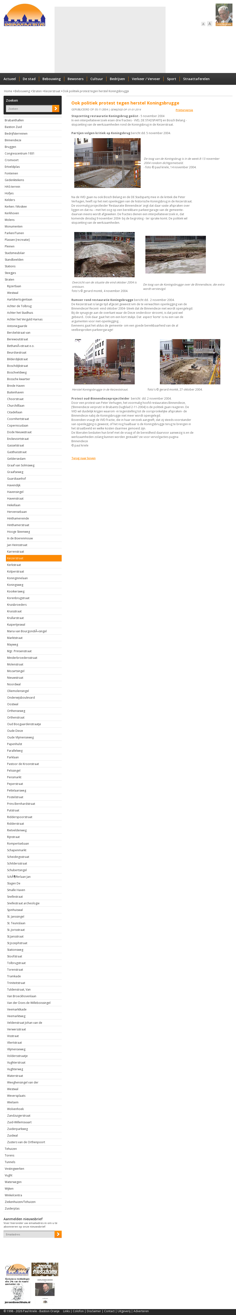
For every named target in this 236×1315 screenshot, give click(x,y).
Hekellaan (13, 505)
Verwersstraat (16, 1029)
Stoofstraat (14, 956)
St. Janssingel (15, 917)
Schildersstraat (17, 863)
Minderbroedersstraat (22, 658)
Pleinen (9, 246)
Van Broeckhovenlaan (21, 996)
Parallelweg (15, 751)
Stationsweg (15, 950)
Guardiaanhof (16, 479)
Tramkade (14, 976)
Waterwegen (13, 1182)
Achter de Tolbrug (19, 306)
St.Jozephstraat (17, 943)
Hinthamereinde (18, 518)
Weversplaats (16, 1096)
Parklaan (13, 757)
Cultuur (96, 79)
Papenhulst (14, 744)
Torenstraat (15, 970)
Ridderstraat (15, 824)
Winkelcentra (13, 1195)
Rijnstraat (13, 837)
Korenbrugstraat (18, 598)
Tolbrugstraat (16, 963)
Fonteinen (11, 173)
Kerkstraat (14, 565)
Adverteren (141, 1311)
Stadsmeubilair (15, 253)
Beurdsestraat (16, 352)
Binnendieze (13, 140)
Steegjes (10, 273)
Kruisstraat (14, 611)
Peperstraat (15, 784)
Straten (37, 91)
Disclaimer (94, 1311)
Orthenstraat (15, 717)
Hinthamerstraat (18, 525)
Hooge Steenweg (18, 532)
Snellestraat (15, 897)
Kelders (10, 200)
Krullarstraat (15, 618)
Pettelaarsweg (16, 790)
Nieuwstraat (15, 678)
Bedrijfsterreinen (16, 134)
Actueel (10, 79)
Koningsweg (15, 585)
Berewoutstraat (17, 339)
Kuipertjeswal (16, 625)
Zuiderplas (12, 1208)
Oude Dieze (15, 731)
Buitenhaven (15, 392)
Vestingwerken (14, 1169)
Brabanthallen (14, 120)
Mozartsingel (15, 671)
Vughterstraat (16, 1062)
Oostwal (12, 704)
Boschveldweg (17, 372)
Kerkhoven (12, 213)
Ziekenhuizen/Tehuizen (20, 1202)
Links (66, 1311)
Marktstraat (15, 638)
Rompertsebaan (18, 844)
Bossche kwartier (18, 379)
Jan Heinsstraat (17, 545)
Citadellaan (14, 412)
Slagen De (13, 883)
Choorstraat (15, 399)
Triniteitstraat (16, 983)
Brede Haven (16, 386)
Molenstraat (15, 664)
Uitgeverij (124, 1311)
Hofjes (9, 193)
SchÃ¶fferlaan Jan (19, 877)
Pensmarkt (14, 777)
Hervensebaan (17, 512)
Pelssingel (13, 771)
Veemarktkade (17, 1009)
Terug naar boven (83, 458)
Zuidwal (12, 1135)
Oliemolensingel (18, 691)
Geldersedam (16, 459)
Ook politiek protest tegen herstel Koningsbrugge (96, 91)
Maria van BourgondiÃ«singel (27, 631)
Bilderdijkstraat (17, 359)
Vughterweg (15, 1069)
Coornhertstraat (18, 419)
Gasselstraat (15, 445)
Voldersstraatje (17, 1056)
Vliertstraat (14, 1043)
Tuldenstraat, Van (19, 989)
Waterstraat (15, 1076)
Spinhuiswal (15, 910)
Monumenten (14, 226)
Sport (171, 79)
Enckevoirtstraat (18, 439)
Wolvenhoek (15, 1109)
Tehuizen (11, 1149)
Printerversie (184, 110)
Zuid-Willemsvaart (19, 1122)
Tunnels (10, 1162)
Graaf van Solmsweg (20, 465)
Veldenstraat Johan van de (24, 1023)
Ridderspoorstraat (19, 817)
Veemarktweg (16, 1016)
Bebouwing (51, 79)
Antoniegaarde (17, 326)
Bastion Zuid (13, 127)
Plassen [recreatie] (17, 240)
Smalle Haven (16, 890)
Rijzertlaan (14, 286)
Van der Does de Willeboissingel (29, 1003)
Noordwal (14, 684)
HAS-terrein (12, 187)
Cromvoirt (12, 160)
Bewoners (75, 79)
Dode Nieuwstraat (19, 432)
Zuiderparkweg (17, 1129)
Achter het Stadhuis (20, 313)
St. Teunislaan (16, 923)
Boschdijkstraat (17, 366)
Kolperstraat (15, 571)
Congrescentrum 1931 (20, 153)
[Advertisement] (106, 40)
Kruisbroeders (17, 605)
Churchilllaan (15, 406)
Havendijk (13, 485)
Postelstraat (15, 797)
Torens (9, 1155)
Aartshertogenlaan (19, 299)
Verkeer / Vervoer (146, 79)
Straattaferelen (196, 79)
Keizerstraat (52, 91)
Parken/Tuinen (14, 233)
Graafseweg (15, 472)
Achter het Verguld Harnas (24, 319)
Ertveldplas (12, 167)
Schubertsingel (17, 870)
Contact (109, 1311)
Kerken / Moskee (16, 207)
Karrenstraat (15, 552)
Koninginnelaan (17, 578)
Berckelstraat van (18, 333)
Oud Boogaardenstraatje (24, 724)
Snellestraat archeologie (23, 903)
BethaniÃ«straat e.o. (20, 346)
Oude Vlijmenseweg (20, 737)
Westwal (12, 293)
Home (8, 91)
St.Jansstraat (15, 936)
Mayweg (12, 644)
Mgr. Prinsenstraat (19, 651)
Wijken (9, 1189)
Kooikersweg (15, 591)
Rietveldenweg (17, 830)
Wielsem (13, 1102)
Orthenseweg (16, 711)
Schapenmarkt (16, 850)
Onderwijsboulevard (21, 698)
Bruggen (10, 147)
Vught (8, 1175)
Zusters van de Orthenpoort (26, 1142)
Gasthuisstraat (17, 452)
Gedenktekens (14, 180)
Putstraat (13, 810)
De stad (29, 79)
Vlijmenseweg (16, 1049)
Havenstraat (15, 498)
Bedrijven (117, 79)
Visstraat (13, 1036)
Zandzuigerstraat (18, 1116)
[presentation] (31, 1246)
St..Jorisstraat (16, 930)
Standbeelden (14, 260)
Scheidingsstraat (18, 857)
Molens (9, 220)
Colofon (78, 1311)
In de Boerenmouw (20, 538)
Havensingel (15, 492)
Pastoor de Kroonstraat (23, 764)
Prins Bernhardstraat (21, 804)
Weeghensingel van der (22, 1082)
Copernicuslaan (17, 425)
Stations (10, 266)
